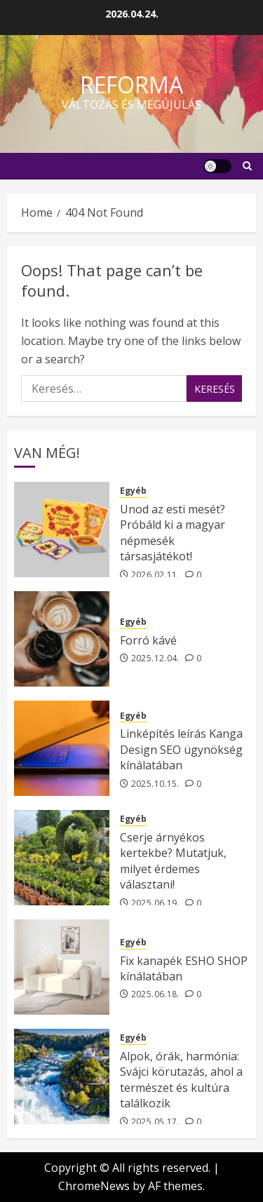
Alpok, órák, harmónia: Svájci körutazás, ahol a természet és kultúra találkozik (181, 1079)
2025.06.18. (155, 994)
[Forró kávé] (61, 639)
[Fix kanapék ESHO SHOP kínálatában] (61, 967)
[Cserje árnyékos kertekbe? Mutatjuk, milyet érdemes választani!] (61, 857)
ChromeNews (94, 1186)
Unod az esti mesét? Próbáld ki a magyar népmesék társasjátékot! (172, 532)
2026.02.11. (155, 575)
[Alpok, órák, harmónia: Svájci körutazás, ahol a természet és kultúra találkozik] (61, 1076)
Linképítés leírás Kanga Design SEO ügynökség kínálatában (181, 749)
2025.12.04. (155, 658)
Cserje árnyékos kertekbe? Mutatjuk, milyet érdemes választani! (173, 861)
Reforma (131, 84)
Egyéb (133, 491)
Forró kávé (148, 640)
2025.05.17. (155, 1122)
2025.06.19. (155, 903)
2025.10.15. (155, 784)
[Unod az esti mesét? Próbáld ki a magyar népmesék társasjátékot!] (61, 529)
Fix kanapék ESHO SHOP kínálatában (184, 968)
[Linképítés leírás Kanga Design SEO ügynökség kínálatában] (61, 748)
